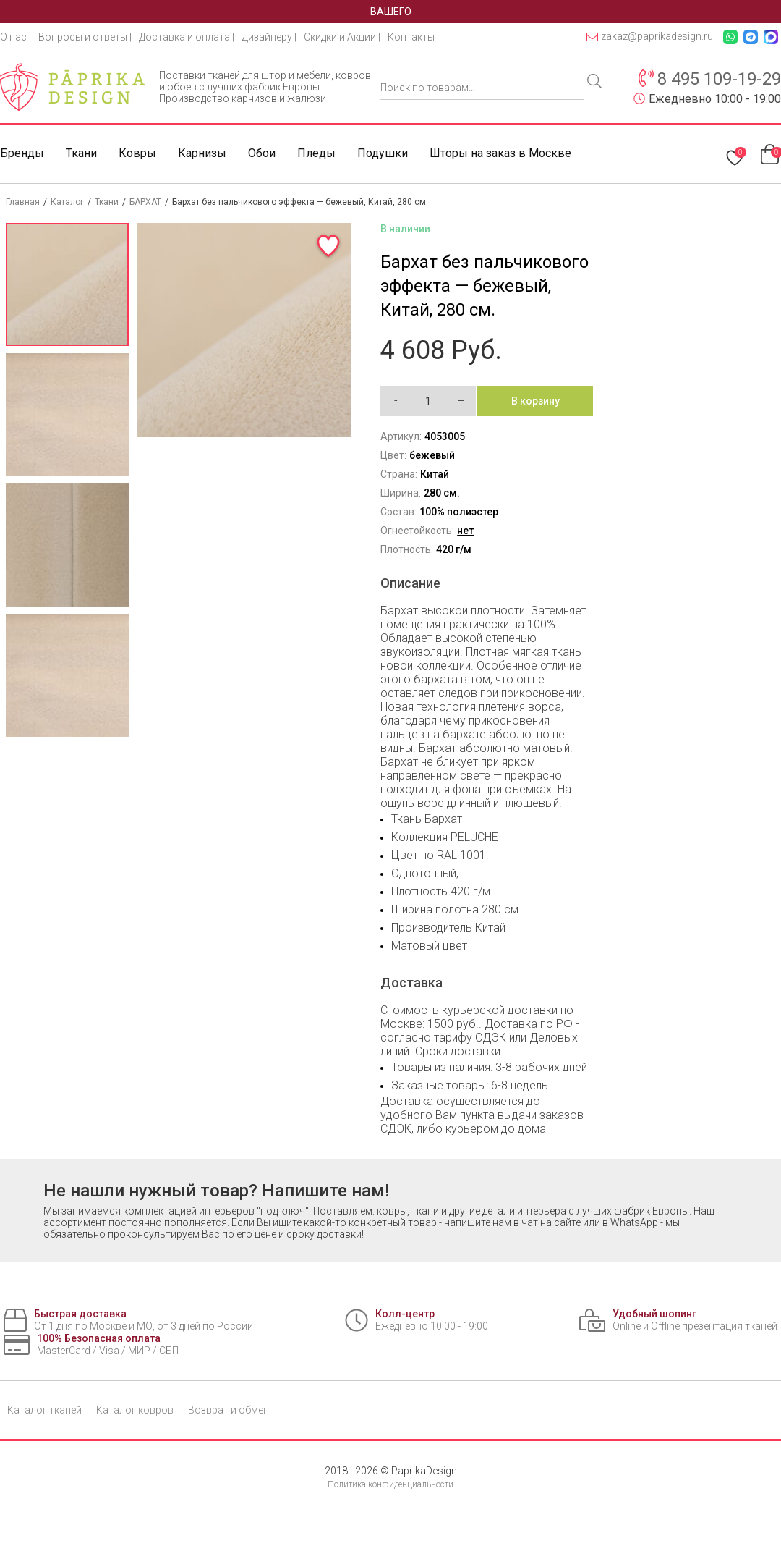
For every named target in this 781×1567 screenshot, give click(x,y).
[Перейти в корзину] (771, 153)
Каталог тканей (44, 1410)
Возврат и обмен (228, 1410)
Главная (23, 202)
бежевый (432, 455)
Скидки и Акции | (342, 37)
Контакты (411, 37)
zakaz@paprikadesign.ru (649, 36)
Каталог (67, 202)
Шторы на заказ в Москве (500, 153)
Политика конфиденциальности (390, 1484)
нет (465, 530)
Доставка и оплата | (186, 37)
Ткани (81, 153)
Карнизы (202, 153)
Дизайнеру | (269, 37)
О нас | (15, 37)
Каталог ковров (135, 1410)
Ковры (137, 153)
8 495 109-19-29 (719, 79)
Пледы (316, 153)
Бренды (22, 153)
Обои (262, 153)
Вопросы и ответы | (85, 37)
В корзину (535, 401)
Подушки (382, 153)
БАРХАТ (145, 202)
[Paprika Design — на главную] (72, 86)
